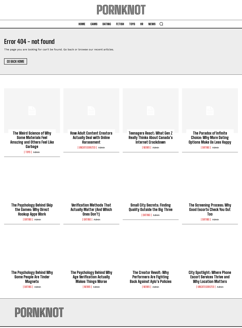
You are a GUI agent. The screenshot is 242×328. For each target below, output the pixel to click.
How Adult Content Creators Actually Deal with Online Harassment (91, 139)
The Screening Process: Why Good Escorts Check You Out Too (210, 210)
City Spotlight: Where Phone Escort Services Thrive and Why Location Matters (210, 278)
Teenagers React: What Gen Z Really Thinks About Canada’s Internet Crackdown (151, 139)
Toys (27, 153)
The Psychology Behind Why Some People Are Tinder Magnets (32, 278)
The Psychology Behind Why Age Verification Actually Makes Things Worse (91, 278)
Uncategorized (87, 148)
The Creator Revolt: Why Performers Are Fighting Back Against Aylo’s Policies (150, 278)
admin (36, 153)
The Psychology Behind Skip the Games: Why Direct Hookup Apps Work (32, 210)
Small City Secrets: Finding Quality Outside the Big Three (150, 208)
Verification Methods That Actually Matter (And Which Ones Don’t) (91, 210)
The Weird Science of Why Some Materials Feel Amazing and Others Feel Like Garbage (32, 141)
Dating (206, 148)
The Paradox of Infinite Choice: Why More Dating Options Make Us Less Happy (210, 139)
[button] (161, 24)
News (146, 148)
